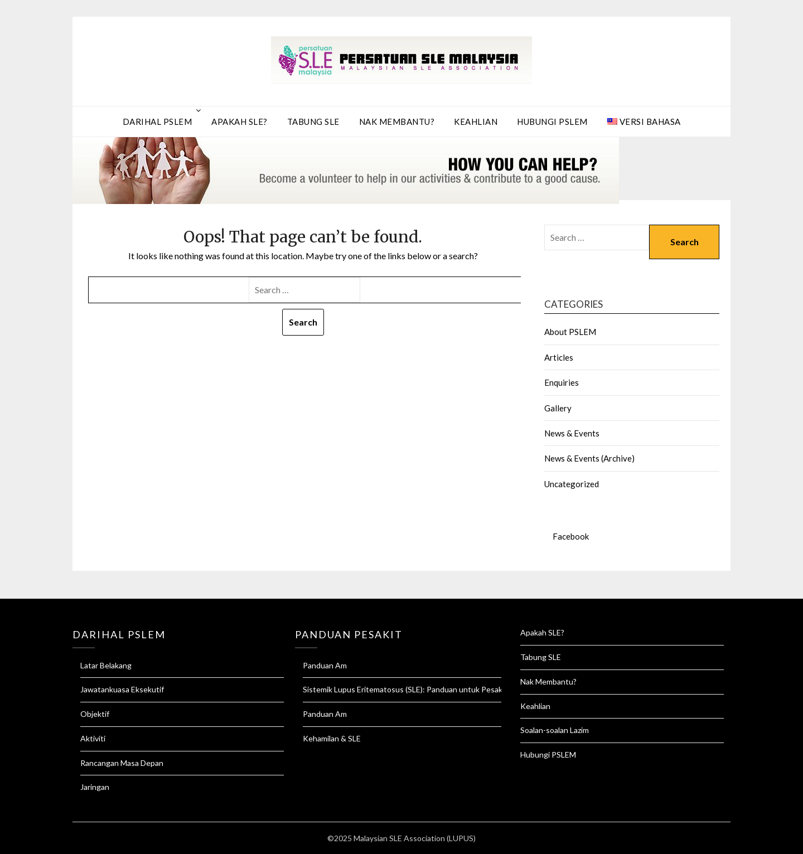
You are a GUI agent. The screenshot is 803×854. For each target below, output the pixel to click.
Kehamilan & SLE (332, 738)
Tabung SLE (313, 122)
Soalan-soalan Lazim (554, 730)
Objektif (94, 714)
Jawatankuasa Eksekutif (122, 689)
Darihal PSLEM (157, 122)
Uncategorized (571, 484)
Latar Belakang (106, 665)
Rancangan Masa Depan (121, 763)
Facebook (571, 536)
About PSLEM (570, 332)
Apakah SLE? (239, 122)
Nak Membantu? (397, 122)
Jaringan (94, 787)
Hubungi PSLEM (552, 122)
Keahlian (475, 122)
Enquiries (561, 382)
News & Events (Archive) (589, 458)
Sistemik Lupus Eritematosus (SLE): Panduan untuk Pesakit (405, 689)
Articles (558, 357)
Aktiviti (92, 738)
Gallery (558, 408)
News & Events (571, 433)
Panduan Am (325, 665)
